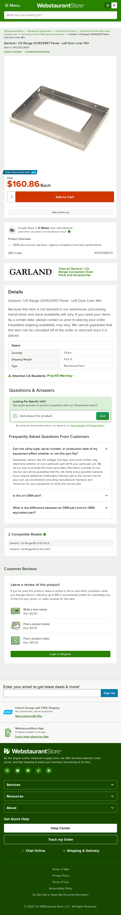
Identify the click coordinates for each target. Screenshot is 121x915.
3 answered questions (37, 51)
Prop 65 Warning (59, 376)
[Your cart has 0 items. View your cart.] (111, 5)
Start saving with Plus (28, 716)
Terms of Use (78, 425)
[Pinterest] (49, 770)
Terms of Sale (60, 869)
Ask (102, 416)
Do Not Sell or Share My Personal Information (61, 894)
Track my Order (60, 839)
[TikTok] (38, 770)
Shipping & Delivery (81, 851)
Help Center (60, 828)
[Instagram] (7, 770)
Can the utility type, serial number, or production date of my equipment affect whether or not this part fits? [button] (55, 451)
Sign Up (109, 693)
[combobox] (60, 15)
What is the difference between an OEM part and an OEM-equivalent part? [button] (54, 510)
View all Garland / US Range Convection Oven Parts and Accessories (76, 272)
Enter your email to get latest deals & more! (41, 687)
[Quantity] (11, 196)
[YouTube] (17, 770)
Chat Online (33, 851)
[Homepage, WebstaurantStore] (60, 5)
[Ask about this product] (60, 416)
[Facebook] (28, 770)
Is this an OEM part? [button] (27, 495)
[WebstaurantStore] (54, 751)
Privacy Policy (97, 425)
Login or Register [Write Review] (60, 654)
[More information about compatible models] (44, 534)
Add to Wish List (60, 212)
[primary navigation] (12, 5)
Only (10, 177)
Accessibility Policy (60, 888)
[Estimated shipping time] (69, 231)
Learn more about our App (32, 736)
